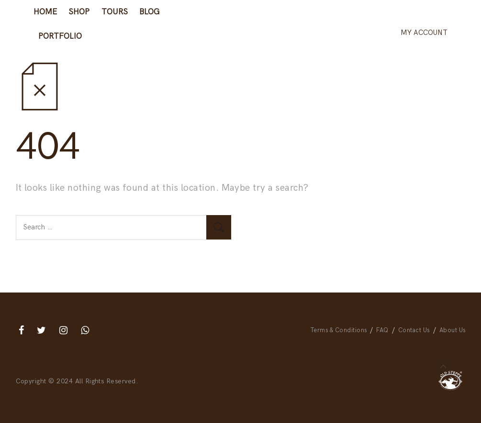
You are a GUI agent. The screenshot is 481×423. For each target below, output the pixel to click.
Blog (149, 12)
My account (424, 32)
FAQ (382, 330)
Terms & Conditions (339, 330)
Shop (78, 12)
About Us (452, 330)
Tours (114, 12)
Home (45, 12)
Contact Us (414, 330)
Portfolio (60, 36)
